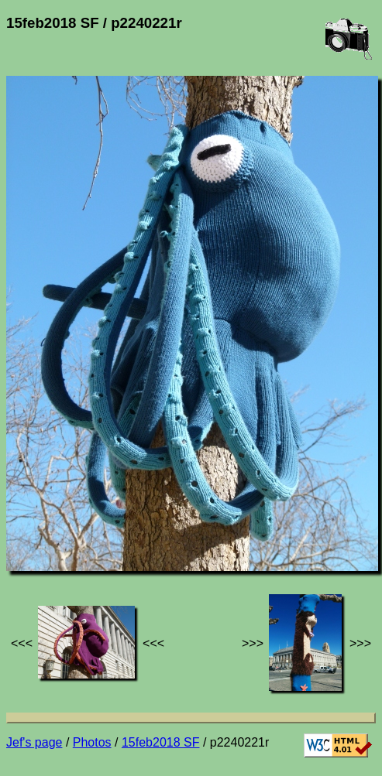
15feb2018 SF (161, 742)
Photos (92, 742)
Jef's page (34, 742)
